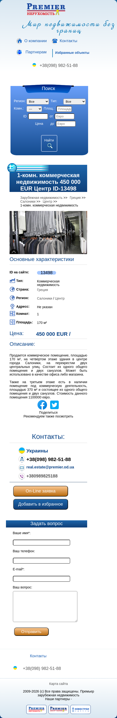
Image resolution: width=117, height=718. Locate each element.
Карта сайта (58, 684)
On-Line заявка (41, 491)
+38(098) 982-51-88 (59, 65)
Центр (59, 298)
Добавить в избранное (40, 504)
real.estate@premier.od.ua (50, 467)
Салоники (44, 298)
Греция (42, 290)
